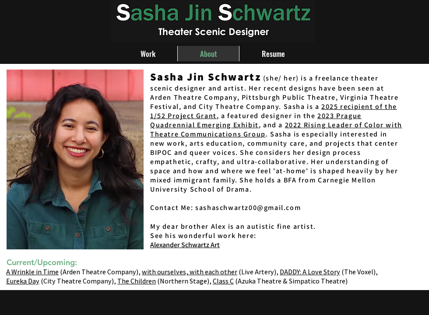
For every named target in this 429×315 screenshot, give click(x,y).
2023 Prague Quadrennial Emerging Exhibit (256, 120)
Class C (223, 281)
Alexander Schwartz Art (185, 244)
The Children (136, 281)
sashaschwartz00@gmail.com (248, 207)
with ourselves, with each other (189, 271)
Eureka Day (22, 281)
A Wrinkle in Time (32, 271)
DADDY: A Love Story (310, 271)
